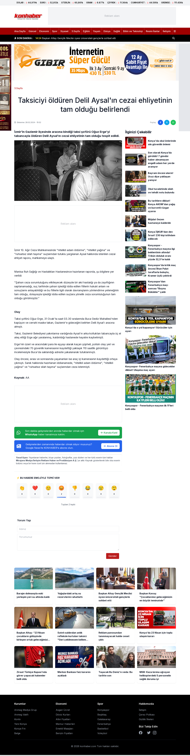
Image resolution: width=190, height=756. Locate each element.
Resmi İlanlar (153, 31)
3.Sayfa (75, 31)
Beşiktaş (101, 715)
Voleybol (102, 734)
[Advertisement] (112, 16)
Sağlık (116, 31)
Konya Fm (19, 729)
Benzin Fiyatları (64, 734)
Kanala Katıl (108, 432)
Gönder (112, 557)
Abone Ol (110, 446)
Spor (54, 31)
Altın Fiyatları (63, 720)
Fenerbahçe (104, 724)
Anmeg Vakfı (21, 715)
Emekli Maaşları (64, 729)
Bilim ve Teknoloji (133, 31)
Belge (17, 734)
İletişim (167, 31)
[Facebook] (140, 733)
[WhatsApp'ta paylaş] (173, 122)
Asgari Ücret (63, 710)
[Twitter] (149, 733)
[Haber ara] (173, 38)
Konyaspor (103, 710)
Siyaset (64, 31)
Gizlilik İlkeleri (146, 720)
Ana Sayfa (19, 31)
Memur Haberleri (65, 724)
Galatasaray (104, 720)
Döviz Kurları (63, 715)
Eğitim (86, 31)
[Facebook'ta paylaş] (160, 122)
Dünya (107, 31)
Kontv (17, 720)
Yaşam (96, 31)
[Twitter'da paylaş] (166, 122)
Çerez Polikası (147, 715)
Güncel (32, 31)
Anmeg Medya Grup (25, 710)
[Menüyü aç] (175, 31)
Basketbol (102, 729)
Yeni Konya (20, 724)
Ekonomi (44, 31)
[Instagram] (154, 733)
